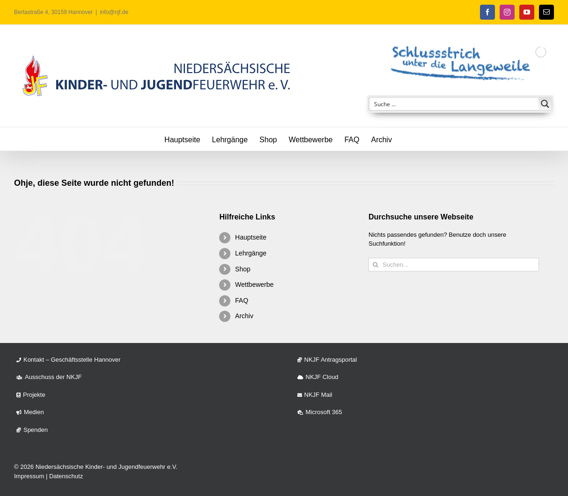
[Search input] (454, 104)
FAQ (241, 300)
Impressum (29, 476)
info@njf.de (114, 12)
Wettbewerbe (254, 284)
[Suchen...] (454, 264)
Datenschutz (66, 476)
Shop (243, 269)
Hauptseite (250, 237)
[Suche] (375, 264)
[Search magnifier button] (545, 103)
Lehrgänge (250, 253)
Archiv (244, 316)
